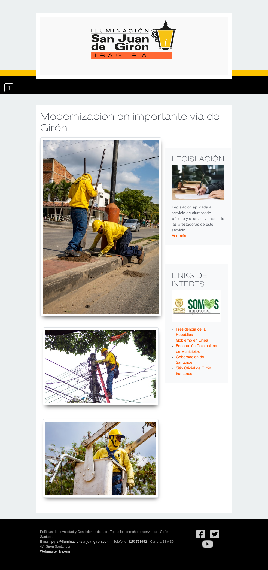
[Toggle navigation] (8, 87)
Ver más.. (180, 235)
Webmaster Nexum (55, 551)
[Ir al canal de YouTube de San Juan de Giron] (207, 546)
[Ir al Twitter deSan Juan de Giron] (214, 537)
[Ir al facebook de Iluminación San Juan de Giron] (200, 537)
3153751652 (137, 542)
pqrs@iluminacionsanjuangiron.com (81, 542)
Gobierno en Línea (192, 340)
